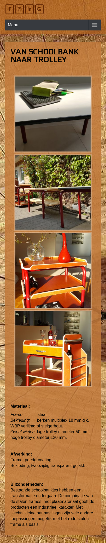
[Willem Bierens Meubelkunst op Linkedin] (29, 9)
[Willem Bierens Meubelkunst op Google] (39, 9)
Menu (13, 25)
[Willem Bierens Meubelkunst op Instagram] (19, 9)
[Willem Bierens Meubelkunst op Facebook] (9, 9)
